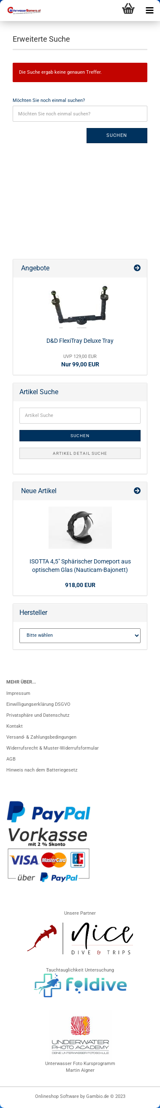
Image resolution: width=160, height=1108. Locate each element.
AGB (11, 759)
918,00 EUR (80, 585)
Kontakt (14, 726)
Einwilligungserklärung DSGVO (38, 704)
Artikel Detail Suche (80, 453)
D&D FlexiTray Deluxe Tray (80, 340)
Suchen (116, 135)
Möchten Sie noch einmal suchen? (49, 100)
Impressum (18, 693)
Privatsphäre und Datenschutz (37, 715)
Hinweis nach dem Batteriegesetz (41, 770)
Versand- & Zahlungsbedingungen (41, 737)
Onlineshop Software (57, 1096)
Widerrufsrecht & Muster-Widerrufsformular (52, 748)
